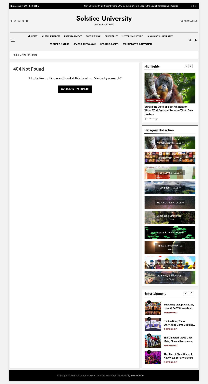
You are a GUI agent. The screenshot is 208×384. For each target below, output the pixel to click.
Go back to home (75, 89)
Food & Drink (93, 36)
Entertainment (73, 36)
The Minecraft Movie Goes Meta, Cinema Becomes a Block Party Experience (178, 341)
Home (32, 36)
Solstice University (104, 18)
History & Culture (132, 36)
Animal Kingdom (50, 36)
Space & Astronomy (85, 44)
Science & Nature (59, 44)
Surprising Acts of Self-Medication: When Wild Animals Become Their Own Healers (168, 110)
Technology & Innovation (137, 44)
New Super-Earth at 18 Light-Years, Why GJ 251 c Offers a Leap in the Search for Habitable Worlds (131, 6)
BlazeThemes (137, 375)
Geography (111, 36)
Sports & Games (109, 44)
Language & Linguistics (160, 36)
